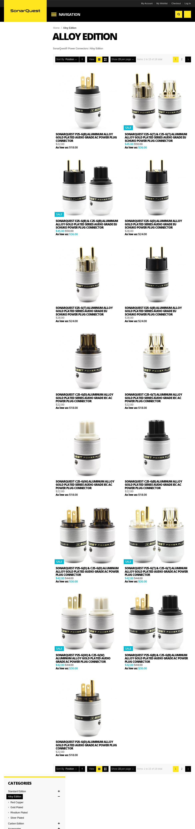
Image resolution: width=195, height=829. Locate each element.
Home (56, 28)
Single (11, 219)
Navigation (69, 14)
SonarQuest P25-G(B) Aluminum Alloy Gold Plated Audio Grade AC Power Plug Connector (86, 137)
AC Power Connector (19, 179)
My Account (146, 3)
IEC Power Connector (20, 189)
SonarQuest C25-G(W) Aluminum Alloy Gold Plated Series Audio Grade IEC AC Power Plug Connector (85, 484)
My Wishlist (161, 3)
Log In (187, 3)
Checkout (175, 3)
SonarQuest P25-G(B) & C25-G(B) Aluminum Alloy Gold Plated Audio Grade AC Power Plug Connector (156, 658)
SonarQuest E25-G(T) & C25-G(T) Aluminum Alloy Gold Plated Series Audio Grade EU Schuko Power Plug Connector (156, 137)
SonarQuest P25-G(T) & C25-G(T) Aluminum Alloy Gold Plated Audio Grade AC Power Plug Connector (156, 571)
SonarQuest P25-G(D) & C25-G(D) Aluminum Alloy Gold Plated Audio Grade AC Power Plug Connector (87, 571)
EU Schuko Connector (20, 184)
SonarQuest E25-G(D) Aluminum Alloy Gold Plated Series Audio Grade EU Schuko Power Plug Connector (153, 224)
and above (18, 150)
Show (115, 59)
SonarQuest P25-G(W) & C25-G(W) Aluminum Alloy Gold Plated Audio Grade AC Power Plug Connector (83, 658)
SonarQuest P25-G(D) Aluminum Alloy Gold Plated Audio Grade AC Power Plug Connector (86, 745)
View (91, 59)
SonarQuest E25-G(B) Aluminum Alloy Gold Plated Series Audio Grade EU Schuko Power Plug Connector (153, 311)
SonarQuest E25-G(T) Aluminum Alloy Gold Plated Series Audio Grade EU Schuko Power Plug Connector (84, 311)
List (106, 59)
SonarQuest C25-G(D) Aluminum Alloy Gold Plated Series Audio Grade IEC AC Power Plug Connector (85, 397)
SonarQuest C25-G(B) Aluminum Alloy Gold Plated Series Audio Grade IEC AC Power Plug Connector (153, 484)
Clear (15, 120)
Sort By (60, 59)
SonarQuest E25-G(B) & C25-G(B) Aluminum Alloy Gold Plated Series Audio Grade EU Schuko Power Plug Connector (87, 224)
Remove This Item (10, 111)
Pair (10, 214)
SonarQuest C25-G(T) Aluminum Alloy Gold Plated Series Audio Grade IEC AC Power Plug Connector (153, 397)
